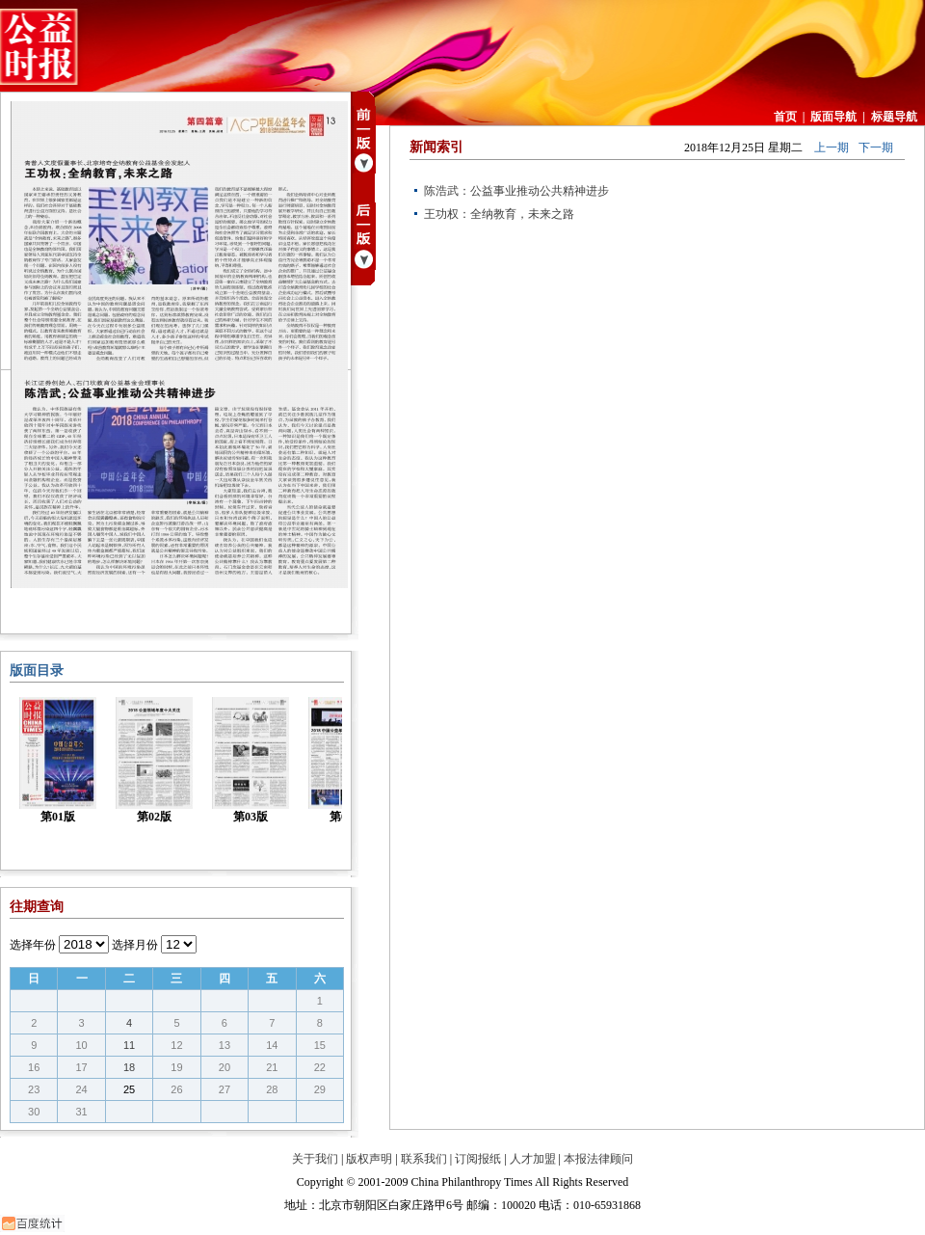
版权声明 (369, 1159)
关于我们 (315, 1159)
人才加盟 (533, 1159)
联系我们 (424, 1159)
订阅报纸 (478, 1159)
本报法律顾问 (598, 1159)
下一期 (876, 147)
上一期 (831, 147)
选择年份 (33, 945)
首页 (785, 116)
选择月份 (135, 945)
